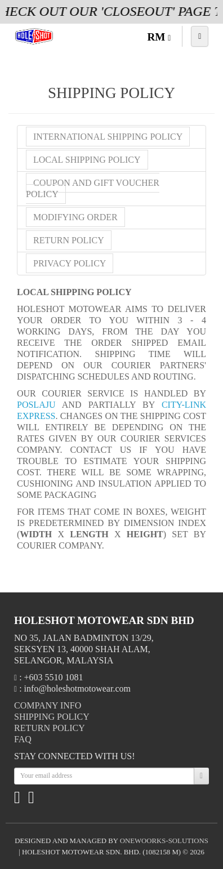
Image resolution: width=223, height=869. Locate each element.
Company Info (47, 705)
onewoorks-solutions (164, 841)
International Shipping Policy (107, 136)
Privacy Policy (69, 263)
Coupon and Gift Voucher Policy (92, 188)
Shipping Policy (52, 716)
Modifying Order (75, 217)
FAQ (23, 739)
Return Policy (68, 240)
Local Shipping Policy (87, 159)
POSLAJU (39, 404)
